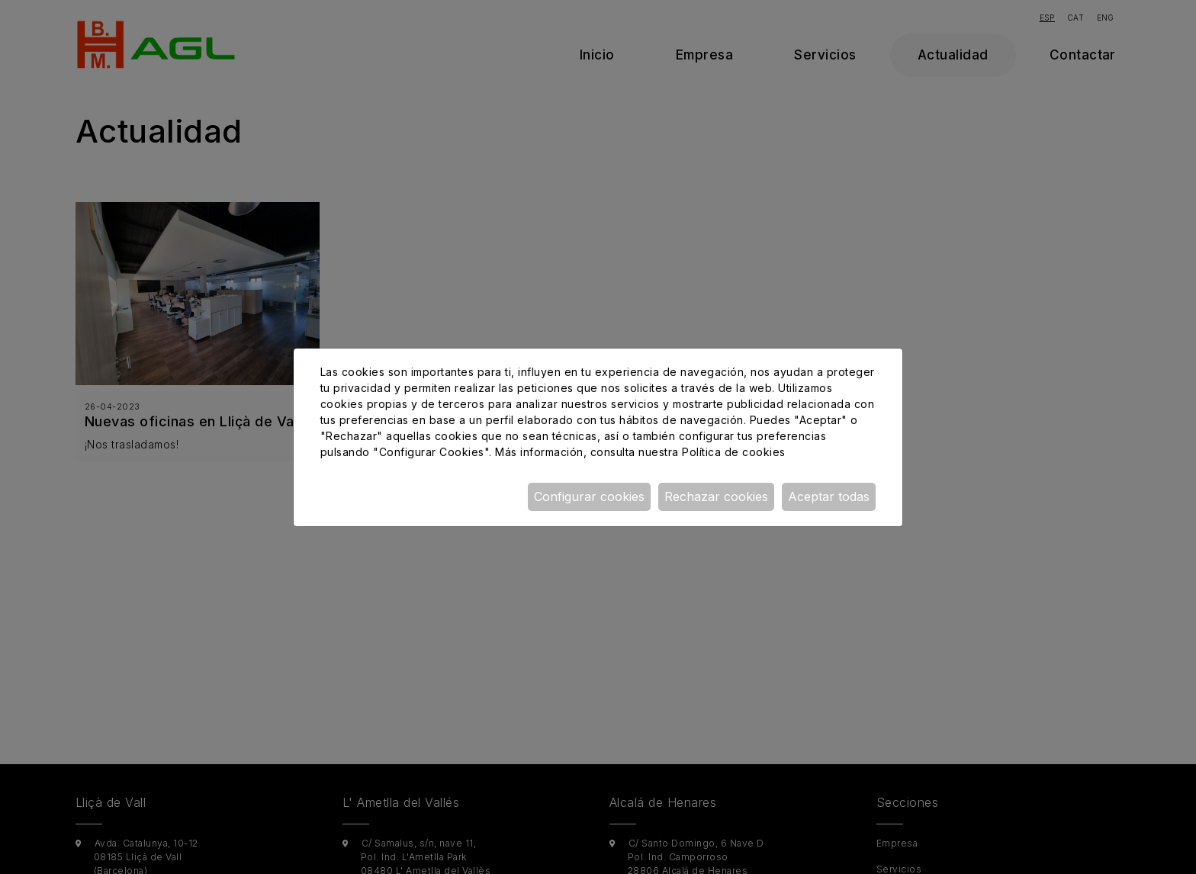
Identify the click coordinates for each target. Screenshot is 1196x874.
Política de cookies (733, 451)
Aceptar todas (829, 496)
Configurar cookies (589, 496)
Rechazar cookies (716, 496)
